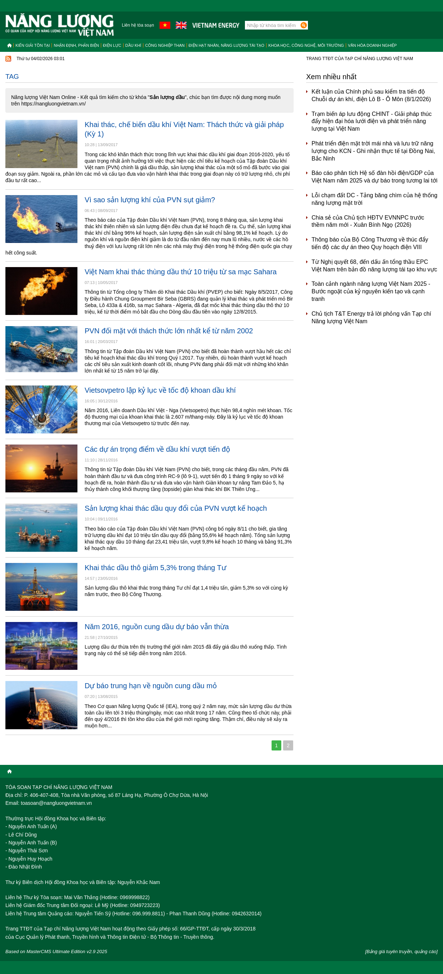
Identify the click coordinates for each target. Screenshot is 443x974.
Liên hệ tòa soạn (138, 25)
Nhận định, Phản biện (76, 45)
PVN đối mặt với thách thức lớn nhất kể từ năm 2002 (169, 331)
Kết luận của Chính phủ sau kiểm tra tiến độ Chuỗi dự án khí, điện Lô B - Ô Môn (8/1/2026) (371, 95)
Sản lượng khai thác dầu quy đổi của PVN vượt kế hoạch (176, 508)
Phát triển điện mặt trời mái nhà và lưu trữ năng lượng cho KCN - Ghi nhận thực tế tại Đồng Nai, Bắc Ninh (373, 151)
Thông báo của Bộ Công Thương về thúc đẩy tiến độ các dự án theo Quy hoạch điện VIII (370, 243)
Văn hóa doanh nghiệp (372, 45)
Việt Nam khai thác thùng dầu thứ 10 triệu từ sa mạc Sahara (181, 272)
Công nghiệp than (165, 45)
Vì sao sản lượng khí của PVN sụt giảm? (150, 200)
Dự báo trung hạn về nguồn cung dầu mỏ (151, 686)
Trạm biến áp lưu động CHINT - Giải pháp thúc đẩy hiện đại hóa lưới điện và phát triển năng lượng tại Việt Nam (371, 121)
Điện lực (112, 45)
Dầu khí (133, 45)
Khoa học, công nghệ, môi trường (306, 45)
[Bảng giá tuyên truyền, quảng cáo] (401, 951)
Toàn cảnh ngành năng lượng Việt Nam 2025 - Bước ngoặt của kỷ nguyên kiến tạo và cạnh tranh (371, 291)
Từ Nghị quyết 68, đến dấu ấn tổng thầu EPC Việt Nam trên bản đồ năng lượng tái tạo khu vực (374, 265)
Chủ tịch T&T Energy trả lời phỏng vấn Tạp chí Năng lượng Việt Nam (371, 317)
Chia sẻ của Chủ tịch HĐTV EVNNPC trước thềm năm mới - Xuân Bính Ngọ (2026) (368, 221)
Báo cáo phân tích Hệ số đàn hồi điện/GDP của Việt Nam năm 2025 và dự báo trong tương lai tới (375, 177)
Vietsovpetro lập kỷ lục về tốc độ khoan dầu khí (160, 390)
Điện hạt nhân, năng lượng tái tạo (226, 45)
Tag (12, 76)
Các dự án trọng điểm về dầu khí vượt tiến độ (157, 449)
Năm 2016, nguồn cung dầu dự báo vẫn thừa (157, 627)
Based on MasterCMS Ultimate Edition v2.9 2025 (56, 951)
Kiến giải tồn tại (32, 45)
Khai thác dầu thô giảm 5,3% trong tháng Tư (155, 568)
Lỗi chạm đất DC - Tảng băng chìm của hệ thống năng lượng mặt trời (374, 199)
